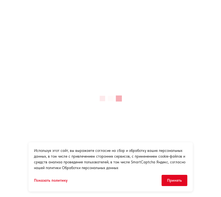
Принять (174, 180)
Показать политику (51, 180)
